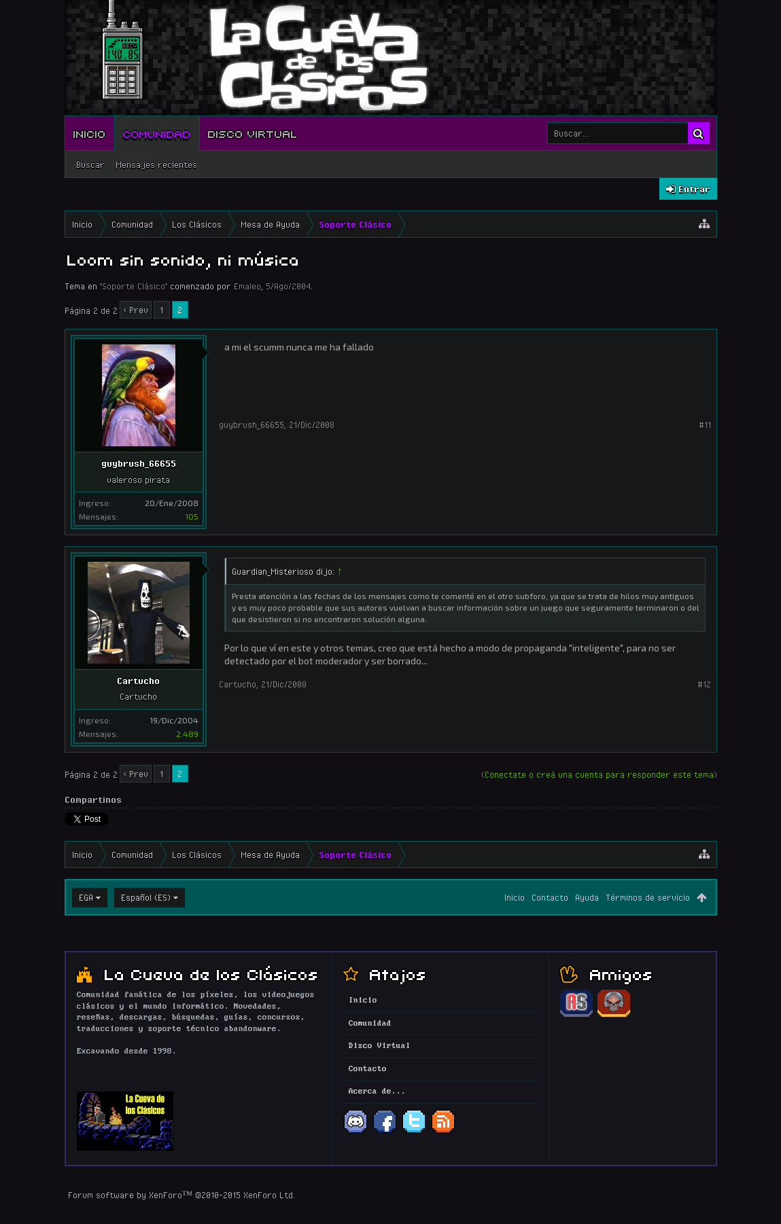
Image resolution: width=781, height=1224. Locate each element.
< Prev (135, 309)
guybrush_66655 (138, 463)
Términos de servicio (648, 897)
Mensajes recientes (156, 164)
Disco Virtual (253, 133)
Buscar (90, 164)
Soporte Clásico (133, 286)
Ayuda (587, 897)
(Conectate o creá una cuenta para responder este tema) (599, 774)
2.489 (187, 733)
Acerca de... (377, 1091)
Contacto (550, 897)
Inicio (89, 133)
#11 (705, 424)
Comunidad (157, 133)
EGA (86, 897)
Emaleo (247, 286)
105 (191, 516)
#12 (704, 684)
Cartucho (138, 680)
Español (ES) (146, 897)
